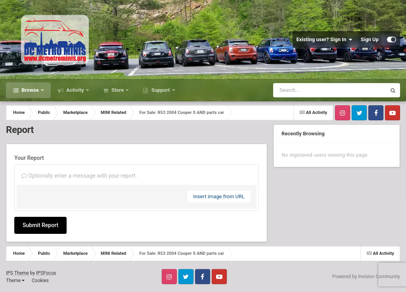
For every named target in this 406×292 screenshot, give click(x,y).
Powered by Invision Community (366, 276)
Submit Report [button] (40, 225)
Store (117, 90)
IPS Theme (17, 273)
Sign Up (370, 39)
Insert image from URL (219, 196)
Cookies (40, 280)
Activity (75, 90)
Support (160, 90)
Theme (15, 280)
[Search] (309, 90)
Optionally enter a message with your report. (79, 176)
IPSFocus (46, 273)
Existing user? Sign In (324, 39)
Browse (30, 90)
